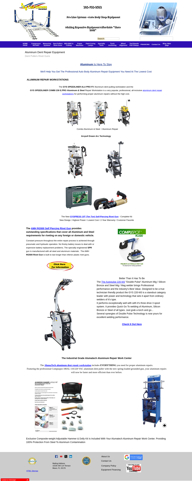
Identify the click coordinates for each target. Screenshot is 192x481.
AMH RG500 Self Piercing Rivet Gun (51, 228)
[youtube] (61, 456)
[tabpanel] (66, 39)
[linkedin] (70, 456)
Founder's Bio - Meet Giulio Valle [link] (156, 38)
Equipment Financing (111, 470)
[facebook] (56, 456)
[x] (66, 456)
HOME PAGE (25, 44)
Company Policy (108, 466)
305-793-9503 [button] (92, 7)
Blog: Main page (167, 44)
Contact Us (156, 44)
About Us (105, 456)
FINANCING (145, 44)
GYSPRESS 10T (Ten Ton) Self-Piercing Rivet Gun (94, 216)
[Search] (112, 38)
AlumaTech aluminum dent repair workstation (67, 365)
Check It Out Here (132, 324)
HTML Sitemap (32, 471)
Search (101, 38)
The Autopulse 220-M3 (113, 282)
